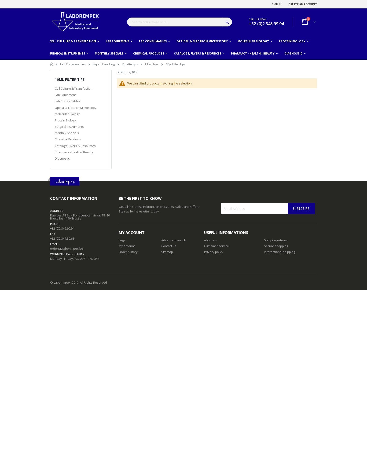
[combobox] (179, 22)
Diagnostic (62, 158)
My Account (127, 246)
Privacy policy (213, 252)
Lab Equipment (65, 95)
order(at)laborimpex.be (66, 248)
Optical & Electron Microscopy (75, 108)
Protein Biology (65, 120)
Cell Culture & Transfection (73, 88)
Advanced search (173, 240)
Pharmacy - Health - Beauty (74, 152)
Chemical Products (68, 139)
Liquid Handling (104, 64)
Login (122, 240)
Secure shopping (276, 246)
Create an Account (303, 4)
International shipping (279, 252)
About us (210, 240)
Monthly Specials (67, 133)
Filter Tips (152, 64)
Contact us (168, 246)
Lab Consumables (73, 64)
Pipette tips (130, 64)
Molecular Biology (67, 114)
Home (52, 65)
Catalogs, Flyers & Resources (75, 146)
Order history (128, 252)
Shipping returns (276, 240)
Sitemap (167, 252)
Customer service (216, 246)
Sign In (277, 4)
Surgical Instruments (69, 126)
